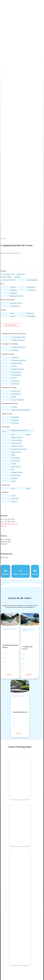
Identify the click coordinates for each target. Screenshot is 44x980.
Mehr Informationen (10, 325)
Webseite (3, 526)
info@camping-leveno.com (9, 524)
